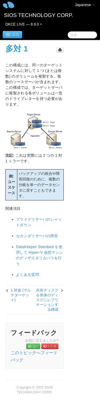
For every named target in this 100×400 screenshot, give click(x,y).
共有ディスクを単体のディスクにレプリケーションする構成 (47, 300)
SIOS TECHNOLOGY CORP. (38, 15)
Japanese (85, 5)
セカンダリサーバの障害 (37, 236)
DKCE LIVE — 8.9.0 (23, 24)
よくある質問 (27, 274)
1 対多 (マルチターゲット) (21, 295)
